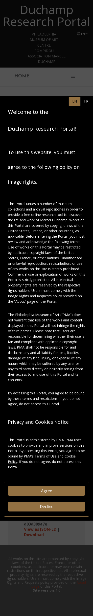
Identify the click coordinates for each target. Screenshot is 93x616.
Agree (46, 490)
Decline (46, 506)
